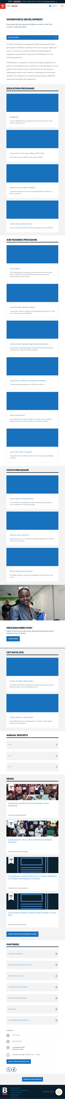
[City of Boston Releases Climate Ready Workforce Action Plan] (32, 910)
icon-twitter (9, 1069)
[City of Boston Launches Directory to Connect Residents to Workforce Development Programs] (32, 874)
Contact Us (14, 1097)
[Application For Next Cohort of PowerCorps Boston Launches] (32, 837)
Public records (15, 1092)
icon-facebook (14, 1069)
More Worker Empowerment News (22, 934)
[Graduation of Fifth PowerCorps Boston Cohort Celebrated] (32, 801)
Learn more (13, 638)
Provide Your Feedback (32, 1079)
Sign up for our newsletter (18, 1061)
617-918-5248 (16, 1035)
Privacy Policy (15, 1088)
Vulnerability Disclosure (19, 1090)
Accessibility (14, 1095)
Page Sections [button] (32, 37)
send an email (17, 1041)
